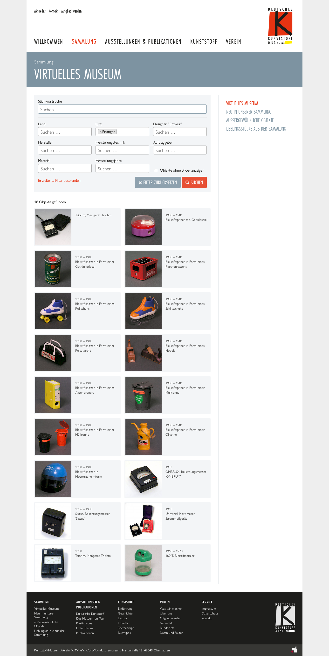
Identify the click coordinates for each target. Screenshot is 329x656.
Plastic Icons (84, 623)
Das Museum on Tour (90, 618)
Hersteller (45, 142)
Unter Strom (84, 628)
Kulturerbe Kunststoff (90, 613)
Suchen (194, 182)
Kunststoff (203, 41)
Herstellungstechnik (110, 142)
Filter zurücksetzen (158, 182)
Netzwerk (166, 623)
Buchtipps (124, 633)
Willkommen (48, 41)
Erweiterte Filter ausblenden (59, 180)
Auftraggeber (163, 142)
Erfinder (123, 623)
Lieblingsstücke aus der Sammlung (256, 128)
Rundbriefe (167, 628)
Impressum (209, 608)
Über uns (166, 613)
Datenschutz (210, 613)
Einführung (125, 608)
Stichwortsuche (50, 101)
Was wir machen (171, 608)
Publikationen (85, 633)
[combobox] (65, 131)
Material (44, 160)
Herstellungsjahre (109, 160)
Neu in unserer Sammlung (248, 111)
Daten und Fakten (171, 633)
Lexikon (123, 618)
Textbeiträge (126, 628)
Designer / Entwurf (167, 124)
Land (42, 124)
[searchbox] (65, 132)
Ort (99, 124)
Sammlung (84, 41)
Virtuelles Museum (242, 103)
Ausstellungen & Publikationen (143, 41)
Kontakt (53, 11)
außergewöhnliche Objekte (250, 120)
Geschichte (125, 613)
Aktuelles (40, 11)
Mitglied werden (71, 11)
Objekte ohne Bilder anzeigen (182, 170)
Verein (233, 41)
